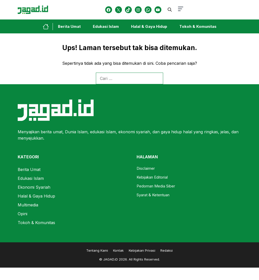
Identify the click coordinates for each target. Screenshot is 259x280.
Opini (22, 213)
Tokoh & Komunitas (198, 26)
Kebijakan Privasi (142, 250)
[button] (170, 9)
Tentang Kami (97, 250)
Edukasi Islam (106, 26)
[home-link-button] (48, 26)
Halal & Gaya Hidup (149, 26)
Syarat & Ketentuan (153, 194)
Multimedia (28, 204)
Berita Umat (69, 26)
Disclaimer (146, 168)
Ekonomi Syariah (34, 187)
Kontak (118, 250)
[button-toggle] (180, 9)
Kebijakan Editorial (152, 177)
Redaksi (166, 250)
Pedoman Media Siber (156, 186)
